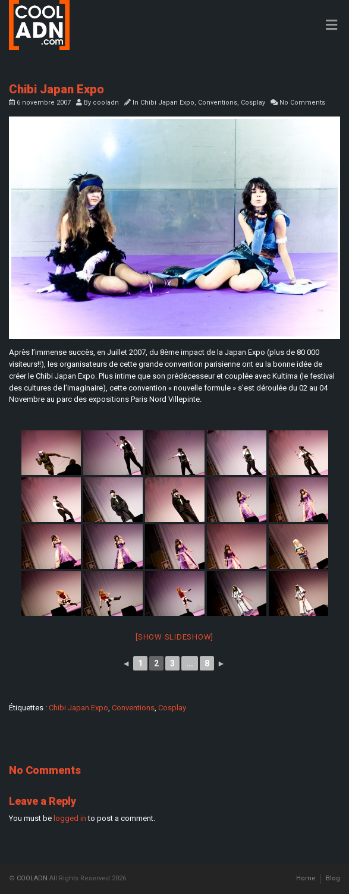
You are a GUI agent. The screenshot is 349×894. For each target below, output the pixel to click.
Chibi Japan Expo (167, 102)
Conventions (217, 102)
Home (306, 878)
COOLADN (32, 878)
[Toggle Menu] (331, 25)
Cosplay (253, 102)
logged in (70, 818)
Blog (333, 878)
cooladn (106, 102)
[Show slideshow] (174, 636)
